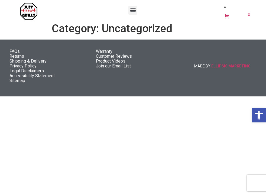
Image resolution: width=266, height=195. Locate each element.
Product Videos (110, 63)
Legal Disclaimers (26, 73)
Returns (16, 58)
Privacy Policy (23, 68)
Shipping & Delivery (28, 63)
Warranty (104, 54)
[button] (259, 115)
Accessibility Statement (32, 78)
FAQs (14, 54)
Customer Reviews (114, 58)
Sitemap (17, 83)
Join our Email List (113, 68)
